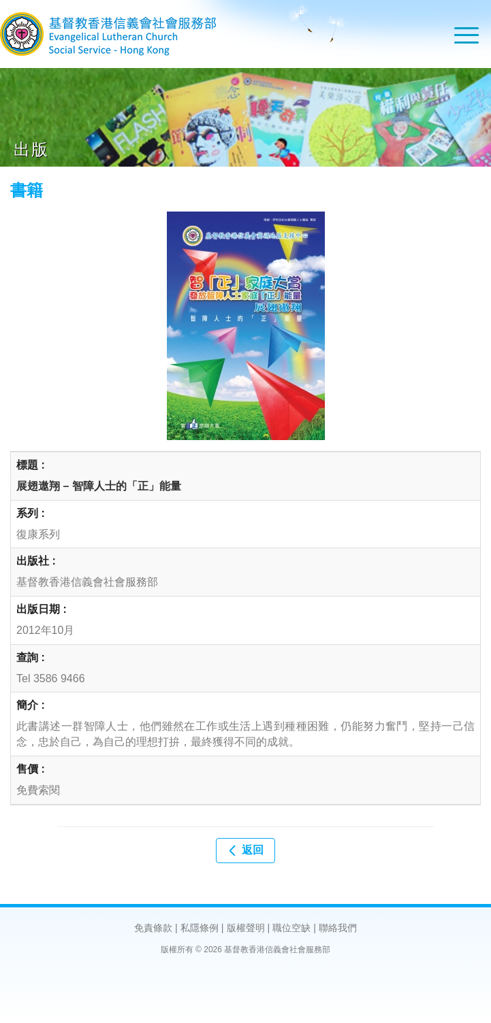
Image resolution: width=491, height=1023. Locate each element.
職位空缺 (291, 927)
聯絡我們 (338, 927)
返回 (245, 850)
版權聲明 (246, 927)
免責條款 (153, 927)
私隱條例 (199, 927)
